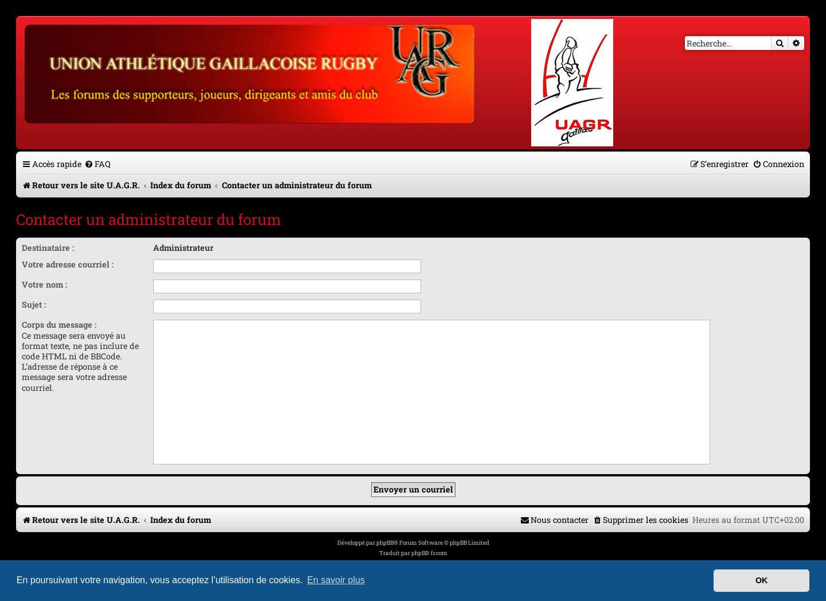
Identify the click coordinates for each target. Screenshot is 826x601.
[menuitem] (97, 164)
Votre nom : (44, 284)
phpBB (384, 542)
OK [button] (761, 580)
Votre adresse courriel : (68, 264)
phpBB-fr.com (429, 553)
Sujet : (34, 304)
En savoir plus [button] (336, 580)
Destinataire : (48, 247)
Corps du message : (59, 324)
